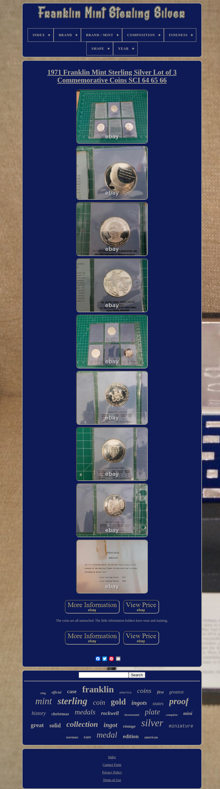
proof (179, 701)
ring (43, 693)
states (158, 703)
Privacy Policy (112, 772)
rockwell (110, 713)
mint (43, 701)
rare (87, 737)
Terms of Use (112, 780)
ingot (110, 725)
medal (106, 734)
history (39, 713)
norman (72, 737)
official (56, 692)
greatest (176, 692)
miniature (181, 726)
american (151, 737)
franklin (98, 689)
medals (85, 712)
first (160, 692)
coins (144, 690)
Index (112, 757)
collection (82, 724)
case (72, 691)
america (125, 692)
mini (187, 713)
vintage (129, 726)
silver (152, 723)
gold (118, 701)
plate (152, 712)
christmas (60, 714)
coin (99, 702)
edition (131, 736)
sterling (72, 701)
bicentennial (131, 714)
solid (55, 725)
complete (172, 714)
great (37, 725)
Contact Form (112, 765)
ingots (139, 702)
